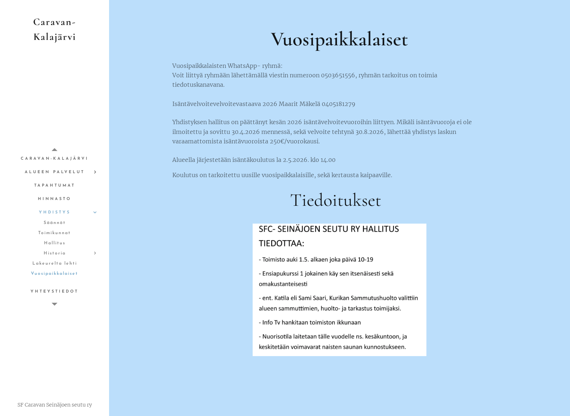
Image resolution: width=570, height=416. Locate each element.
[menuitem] (54, 159)
